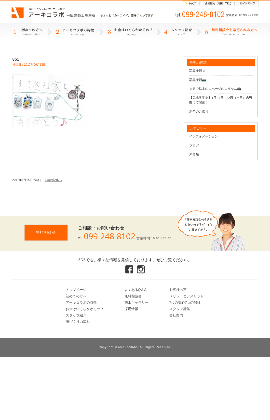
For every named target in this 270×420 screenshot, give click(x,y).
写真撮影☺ (197, 71)
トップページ (76, 290)
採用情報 (131, 309)
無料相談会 (46, 232)
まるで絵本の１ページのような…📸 (215, 88)
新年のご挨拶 (198, 111)
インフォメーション (203, 136)
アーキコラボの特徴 (81, 302)
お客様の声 (178, 290)
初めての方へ (76, 296)
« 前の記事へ (53, 180)
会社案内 (176, 315)
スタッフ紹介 (76, 315)
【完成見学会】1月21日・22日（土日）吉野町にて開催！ (220, 100)
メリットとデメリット (186, 296)
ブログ (194, 145)
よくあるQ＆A (135, 290)
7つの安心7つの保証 (185, 302)
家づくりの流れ (78, 322)
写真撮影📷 (197, 80)
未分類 (194, 154)
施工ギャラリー (136, 302)
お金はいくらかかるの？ (85, 309)
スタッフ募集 (179, 309)
